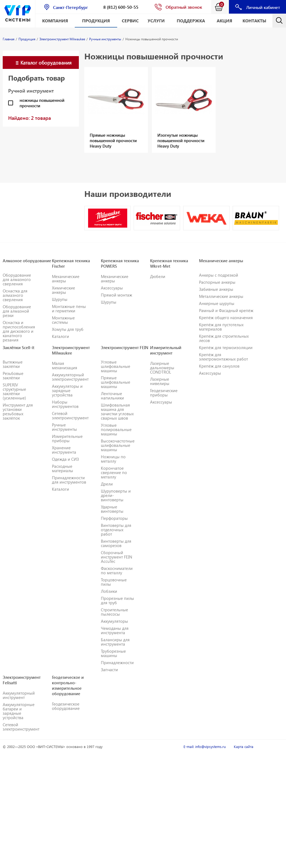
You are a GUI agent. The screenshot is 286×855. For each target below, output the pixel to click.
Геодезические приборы (164, 393)
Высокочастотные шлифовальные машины (118, 445)
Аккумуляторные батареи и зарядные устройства (19, 711)
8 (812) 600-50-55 (120, 7)
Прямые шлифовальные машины (115, 382)
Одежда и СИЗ (65, 459)
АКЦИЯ (224, 20)
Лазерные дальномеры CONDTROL (162, 368)
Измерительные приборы (67, 438)
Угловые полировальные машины (116, 429)
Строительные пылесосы (114, 612)
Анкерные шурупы (216, 303)
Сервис (130, 20)
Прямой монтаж (116, 295)
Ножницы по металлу (113, 459)
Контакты (254, 20)
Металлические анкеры (221, 296)
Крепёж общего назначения (226, 317)
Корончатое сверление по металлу (114, 472)
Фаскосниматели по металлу (117, 570)
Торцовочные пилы (114, 582)
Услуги (156, 20)
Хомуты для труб (67, 329)
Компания (55, 20)
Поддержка (191, 20)
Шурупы (59, 299)
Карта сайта (243, 746)
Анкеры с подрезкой (218, 275)
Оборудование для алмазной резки (17, 311)
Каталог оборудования (46, 62)
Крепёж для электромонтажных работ (223, 357)
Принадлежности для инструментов (69, 480)
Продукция (96, 20)
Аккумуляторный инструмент (19, 695)
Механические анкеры (65, 278)
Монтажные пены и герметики (69, 308)
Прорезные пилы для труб (117, 600)
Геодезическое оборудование (66, 706)
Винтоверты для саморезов (116, 543)
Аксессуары (112, 288)
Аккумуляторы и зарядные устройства (67, 390)
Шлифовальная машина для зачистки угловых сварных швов (117, 411)
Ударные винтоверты (112, 509)
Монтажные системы (63, 320)
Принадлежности (117, 662)
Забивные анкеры (216, 289)
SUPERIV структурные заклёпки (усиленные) (14, 391)
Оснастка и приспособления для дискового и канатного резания (19, 331)
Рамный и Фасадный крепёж (226, 310)
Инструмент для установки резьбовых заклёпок (18, 411)
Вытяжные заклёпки (13, 364)
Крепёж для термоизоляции (226, 347)
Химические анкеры (63, 290)
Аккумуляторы (114, 621)
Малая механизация (64, 365)
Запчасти (109, 669)
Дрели (107, 484)
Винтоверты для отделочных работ (116, 530)
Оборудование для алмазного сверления (17, 279)
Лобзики (109, 591)
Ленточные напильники (112, 396)
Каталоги (60, 336)
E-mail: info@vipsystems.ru (205, 746)
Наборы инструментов (65, 404)
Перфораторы (114, 518)
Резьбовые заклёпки (13, 375)
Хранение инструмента (64, 450)
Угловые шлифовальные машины (115, 366)
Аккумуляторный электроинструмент (70, 377)
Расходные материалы (62, 468)
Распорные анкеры (217, 282)
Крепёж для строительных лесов (224, 338)
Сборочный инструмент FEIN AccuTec (116, 557)
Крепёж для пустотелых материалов (221, 327)
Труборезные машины (113, 653)
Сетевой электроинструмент (70, 415)
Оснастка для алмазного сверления (15, 295)
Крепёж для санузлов (219, 366)
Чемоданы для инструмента (115, 630)
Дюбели (157, 276)
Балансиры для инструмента (115, 642)
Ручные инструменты (64, 427)
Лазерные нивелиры (159, 381)
